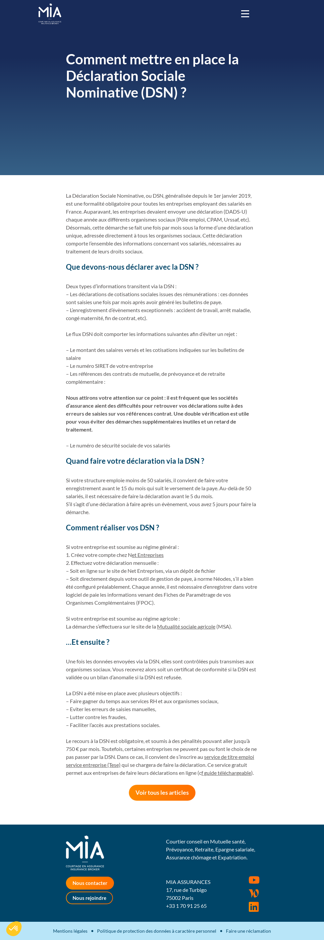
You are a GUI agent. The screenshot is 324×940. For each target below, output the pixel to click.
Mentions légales (70, 931)
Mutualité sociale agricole (186, 626)
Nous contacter (90, 883)
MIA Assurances (50, 14)
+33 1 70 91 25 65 (186, 906)
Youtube (254, 880)
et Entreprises (148, 555)
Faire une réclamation (248, 931)
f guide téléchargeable (226, 773)
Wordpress (254, 894)
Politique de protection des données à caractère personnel (156, 931)
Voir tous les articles (162, 792)
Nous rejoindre (89, 898)
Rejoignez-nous (254, 907)
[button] (14, 929)
